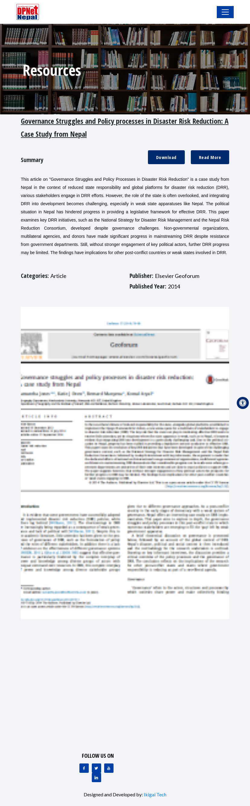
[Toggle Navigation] (225, 12)
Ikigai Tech (155, 794)
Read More (210, 157)
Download (166, 157)
